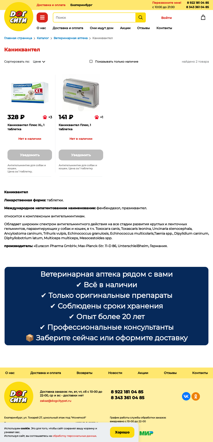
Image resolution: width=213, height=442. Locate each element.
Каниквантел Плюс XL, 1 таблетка (25, 127)
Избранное (185, 18)
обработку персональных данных (74, 435)
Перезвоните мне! (166, 3)
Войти (166, 18)
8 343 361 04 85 (197, 7)
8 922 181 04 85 (198, 3)
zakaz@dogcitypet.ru (55, 401)
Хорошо (122, 432)
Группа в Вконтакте (186, 396)
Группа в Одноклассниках (195, 396)
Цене (37, 61)
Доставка (51, 5)
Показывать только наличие (116, 61)
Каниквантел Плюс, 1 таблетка (75, 127)
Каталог (42, 17)
